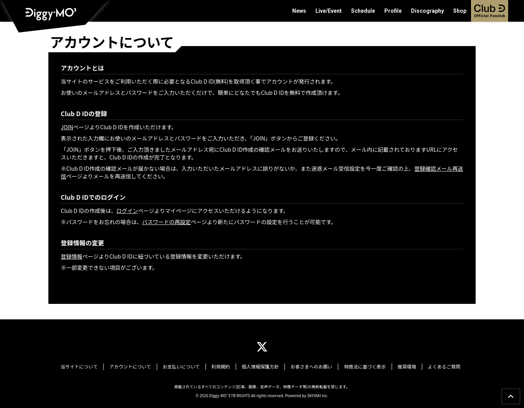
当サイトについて (87, 366)
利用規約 (222, 366)
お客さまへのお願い (309, 366)
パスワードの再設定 (166, 222)
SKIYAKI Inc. (318, 394)
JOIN (67, 127)
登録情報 (71, 256)
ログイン (127, 210)
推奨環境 (401, 366)
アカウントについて (136, 366)
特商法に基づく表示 (361, 366)
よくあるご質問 (436, 366)
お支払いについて (185, 366)
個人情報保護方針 (260, 366)
